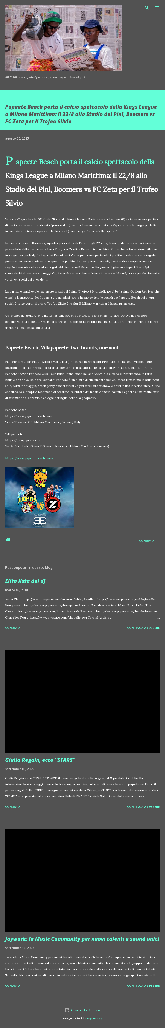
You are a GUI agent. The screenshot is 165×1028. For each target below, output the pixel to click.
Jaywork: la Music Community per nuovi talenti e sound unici (82, 938)
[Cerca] (147, 7)
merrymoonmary (93, 1018)
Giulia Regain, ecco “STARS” (40, 759)
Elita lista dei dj (25, 581)
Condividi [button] (147, 541)
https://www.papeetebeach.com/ (29, 458)
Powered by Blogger (82, 1010)
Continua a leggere (143, 628)
